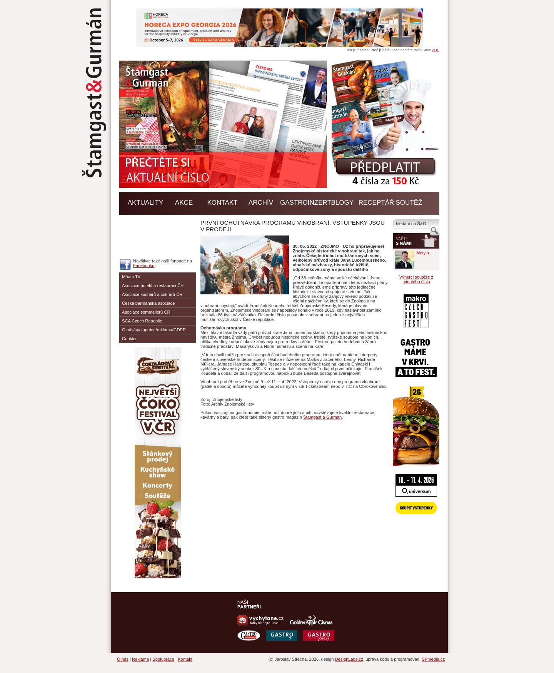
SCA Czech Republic (142, 321)
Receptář (376, 202)
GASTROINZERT (305, 202)
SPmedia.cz (433, 659)
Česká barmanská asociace (148, 303)
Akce (184, 202)
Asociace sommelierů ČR (146, 312)
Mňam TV (131, 276)
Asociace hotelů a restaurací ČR (153, 285)
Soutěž (409, 202)
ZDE (435, 50)
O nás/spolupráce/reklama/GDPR (154, 329)
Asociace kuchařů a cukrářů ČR (152, 294)
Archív (261, 202)
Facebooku (143, 265)
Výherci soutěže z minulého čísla (416, 279)
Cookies (129, 338)
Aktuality (146, 202)
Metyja (422, 252)
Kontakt (222, 202)
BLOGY (342, 202)
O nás (122, 659)
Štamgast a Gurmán (322, 417)
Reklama (140, 659)
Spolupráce (163, 659)
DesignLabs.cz (349, 659)
